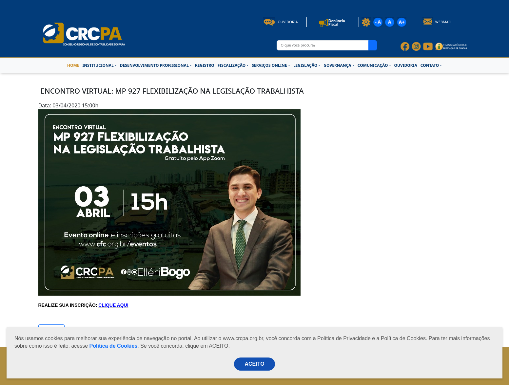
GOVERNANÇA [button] (337, 65)
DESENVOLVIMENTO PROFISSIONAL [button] (154, 65)
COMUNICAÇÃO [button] (373, 65)
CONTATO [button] (430, 65)
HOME (73, 65)
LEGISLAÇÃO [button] (305, 65)
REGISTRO (204, 65)
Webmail (437, 21)
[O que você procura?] (323, 45)
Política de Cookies (113, 346)
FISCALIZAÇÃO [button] (232, 65)
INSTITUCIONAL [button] (98, 65)
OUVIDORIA (405, 65)
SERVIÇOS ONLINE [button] (269, 65)
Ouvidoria (280, 21)
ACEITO (254, 364)
